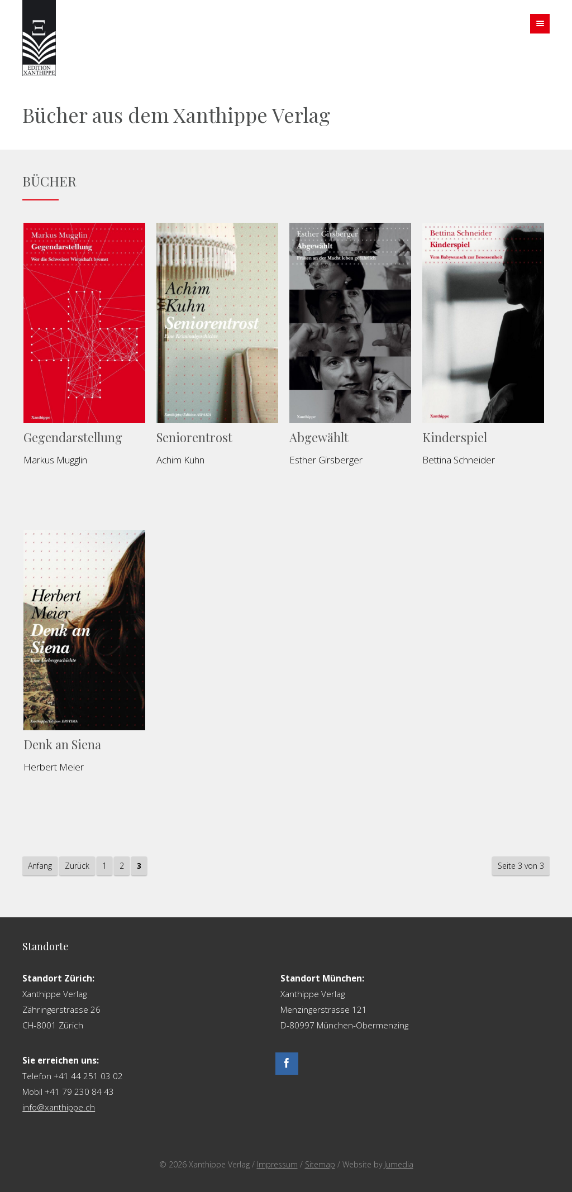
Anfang (40, 865)
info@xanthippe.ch (58, 1107)
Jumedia (398, 1164)
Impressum (277, 1164)
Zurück (77, 865)
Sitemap (320, 1164)
